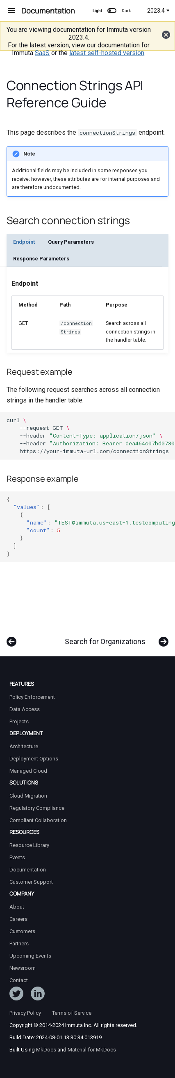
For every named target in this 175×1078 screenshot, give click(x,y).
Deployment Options (33, 759)
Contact (18, 980)
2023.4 (158, 10)
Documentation (27, 870)
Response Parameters (41, 259)
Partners (19, 943)
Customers (22, 931)
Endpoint (24, 242)
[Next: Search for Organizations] (114, 637)
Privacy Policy (25, 1013)
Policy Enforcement (32, 697)
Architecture (23, 746)
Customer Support (31, 882)
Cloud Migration (28, 796)
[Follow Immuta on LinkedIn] (38, 995)
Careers (18, 919)
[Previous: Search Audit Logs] (12, 637)
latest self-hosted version (106, 53)
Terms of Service (71, 1013)
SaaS (42, 53)
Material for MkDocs (92, 1050)
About (16, 907)
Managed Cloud (28, 771)
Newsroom (22, 968)
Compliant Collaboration (38, 820)
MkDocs (46, 1050)
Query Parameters (71, 242)
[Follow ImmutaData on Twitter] (16, 995)
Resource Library (29, 845)
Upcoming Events (30, 956)
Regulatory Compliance (36, 808)
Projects (19, 721)
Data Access (24, 709)
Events (17, 857)
